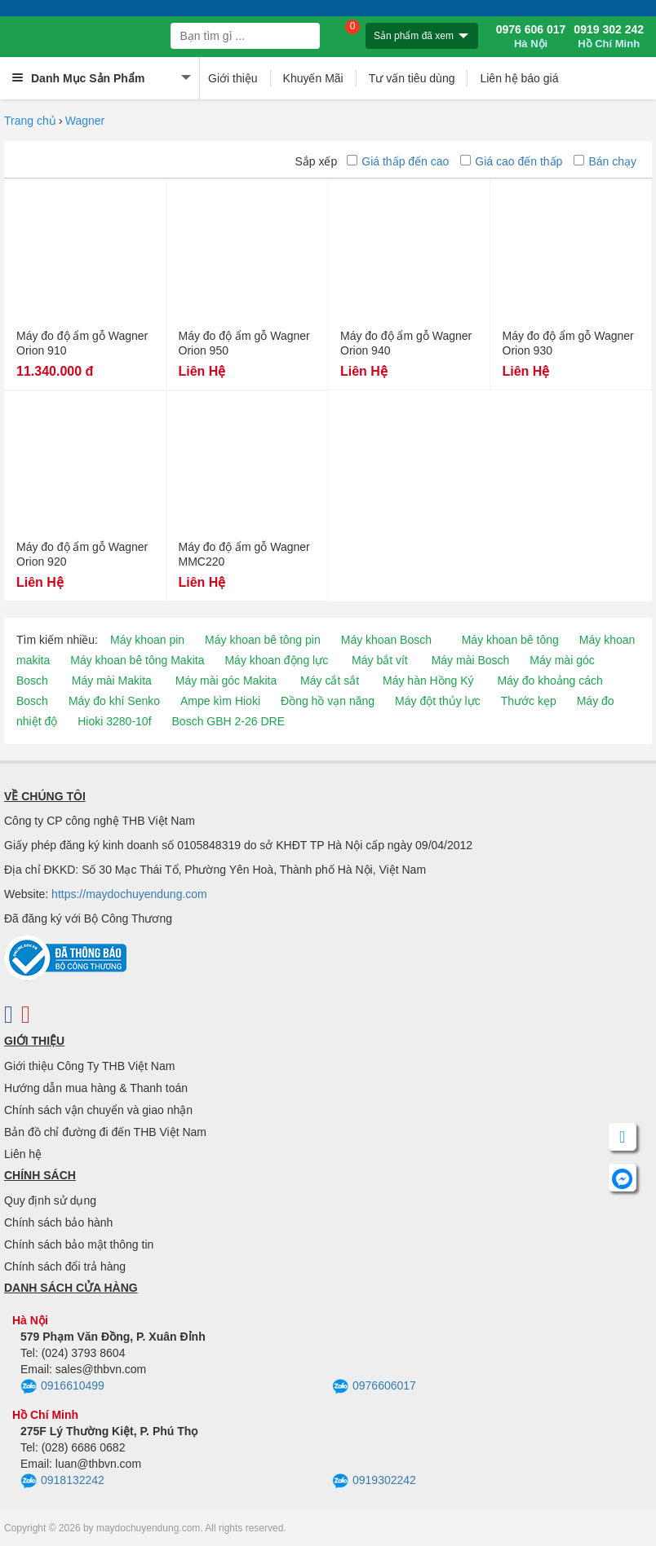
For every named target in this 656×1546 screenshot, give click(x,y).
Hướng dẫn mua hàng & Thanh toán (96, 1088)
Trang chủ (30, 120)
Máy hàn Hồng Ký (428, 680)
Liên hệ (23, 1154)
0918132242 (62, 1481)
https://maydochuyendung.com (129, 894)
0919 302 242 (609, 37)
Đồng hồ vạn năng (328, 700)
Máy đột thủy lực (438, 700)
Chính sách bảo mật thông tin (78, 1244)
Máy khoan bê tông (510, 639)
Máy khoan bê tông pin (263, 639)
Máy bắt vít (380, 660)
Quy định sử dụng (50, 1200)
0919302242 (374, 1481)
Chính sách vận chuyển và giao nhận (98, 1110)
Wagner (85, 120)
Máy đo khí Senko (114, 700)
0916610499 (62, 1387)
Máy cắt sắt (329, 680)
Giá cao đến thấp (511, 161)
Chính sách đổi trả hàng (65, 1266)
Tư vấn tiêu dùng (412, 78)
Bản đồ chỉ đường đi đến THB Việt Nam (105, 1132)
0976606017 (374, 1387)
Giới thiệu (233, 78)
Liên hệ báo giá (519, 78)
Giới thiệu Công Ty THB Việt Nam (89, 1066)
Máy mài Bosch (471, 660)
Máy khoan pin (147, 639)
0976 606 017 (531, 37)
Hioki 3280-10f (114, 721)
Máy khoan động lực (276, 660)
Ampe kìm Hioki (220, 700)
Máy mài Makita (112, 680)
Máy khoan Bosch (386, 639)
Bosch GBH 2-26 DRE (229, 721)
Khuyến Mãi (313, 78)
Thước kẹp (528, 700)
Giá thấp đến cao (398, 161)
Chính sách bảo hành (58, 1222)
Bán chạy (605, 161)
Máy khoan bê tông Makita (137, 660)
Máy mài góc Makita (226, 680)
